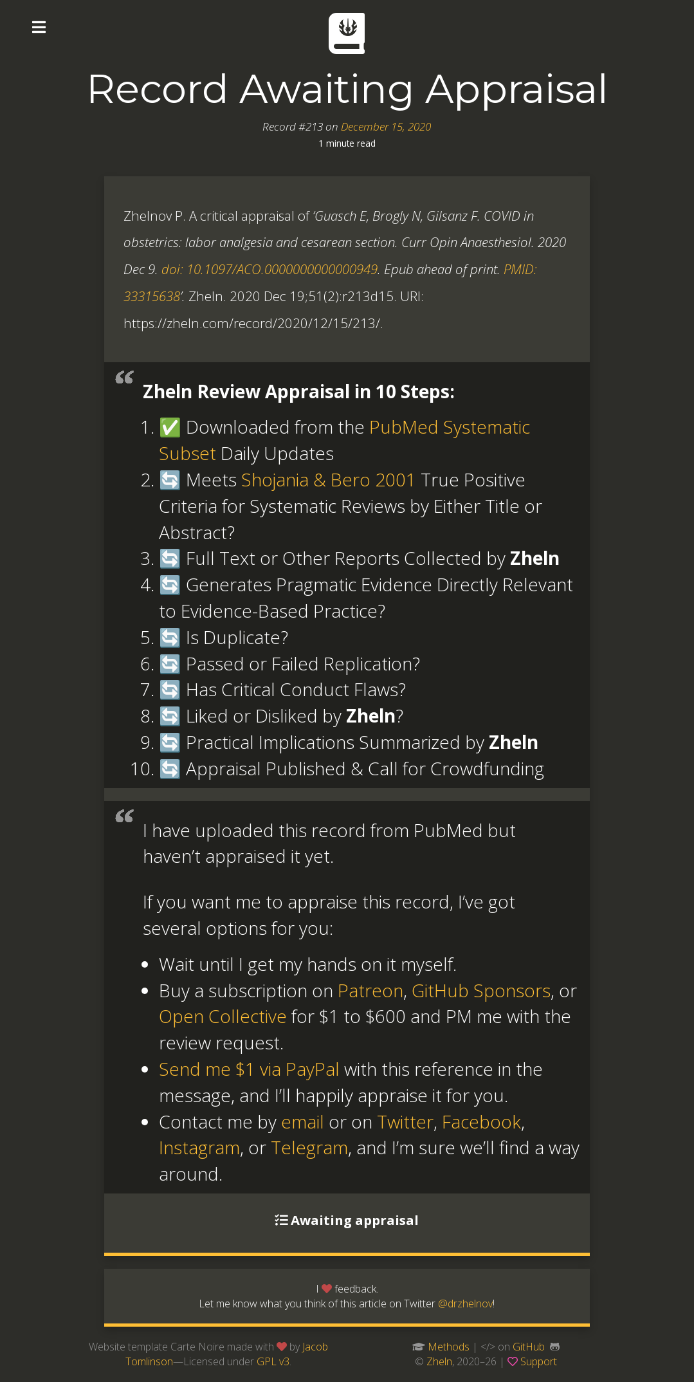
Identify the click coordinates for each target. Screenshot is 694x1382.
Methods (449, 1347)
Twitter (405, 1121)
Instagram (199, 1147)
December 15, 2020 (386, 126)
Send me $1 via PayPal (249, 1068)
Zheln (439, 1361)
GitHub (529, 1347)
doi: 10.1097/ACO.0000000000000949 (269, 269)
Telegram (309, 1147)
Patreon (370, 990)
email (302, 1121)
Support (538, 1361)
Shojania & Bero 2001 (328, 479)
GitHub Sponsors (481, 990)
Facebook (481, 1121)
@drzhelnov (465, 1303)
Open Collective (223, 1016)
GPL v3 (273, 1361)
